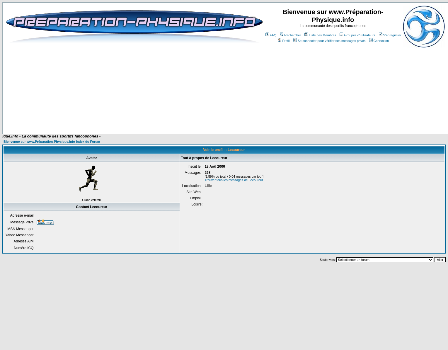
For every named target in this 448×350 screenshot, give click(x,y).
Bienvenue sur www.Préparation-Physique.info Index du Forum (52, 141)
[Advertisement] (118, 88)
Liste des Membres (320, 35)
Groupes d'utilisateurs (357, 35)
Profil (283, 41)
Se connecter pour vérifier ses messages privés (329, 41)
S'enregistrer (390, 35)
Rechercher (290, 35)
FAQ (270, 35)
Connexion (379, 41)
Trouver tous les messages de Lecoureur (234, 180)
